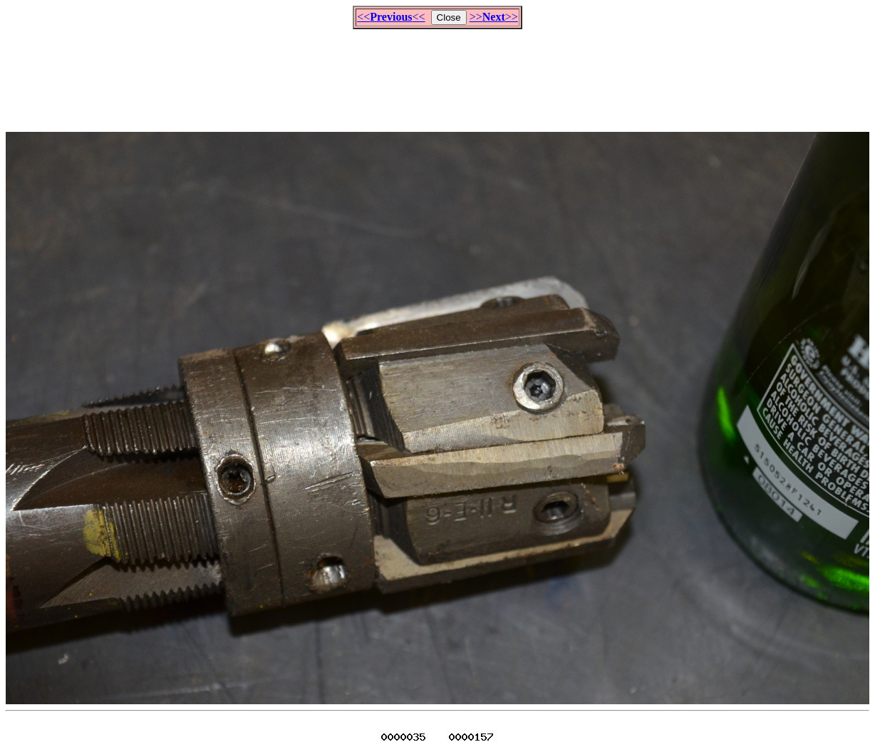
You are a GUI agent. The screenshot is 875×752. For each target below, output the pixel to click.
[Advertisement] (437, 74)
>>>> (494, 17)
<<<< (391, 17)
